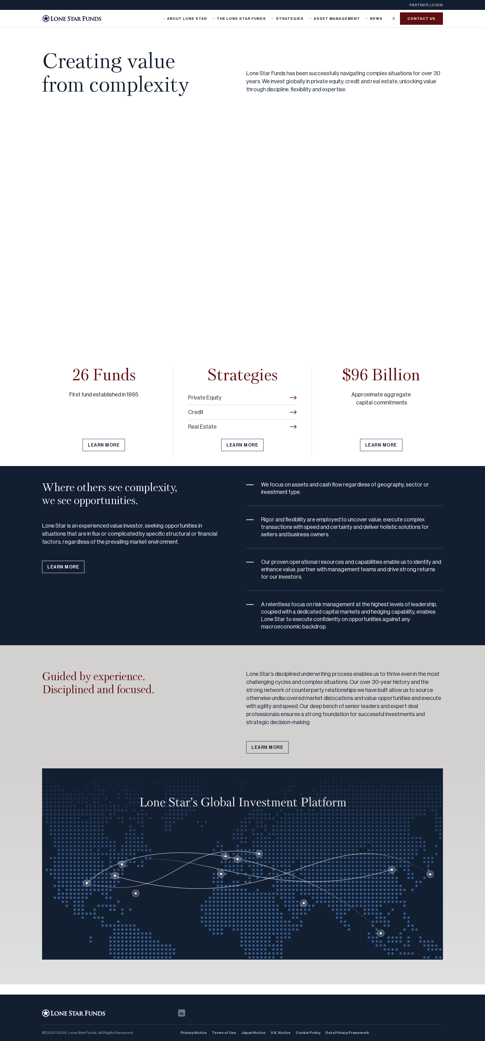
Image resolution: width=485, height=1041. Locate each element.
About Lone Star (187, 18)
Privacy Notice (194, 1033)
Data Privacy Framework (347, 1033)
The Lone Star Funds (241, 18)
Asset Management (337, 18)
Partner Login (426, 5)
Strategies (290, 18)
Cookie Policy (308, 1033)
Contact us (421, 18)
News (376, 18)
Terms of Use (224, 1033)
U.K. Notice (281, 1033)
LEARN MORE (104, 445)
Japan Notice (253, 1033)
